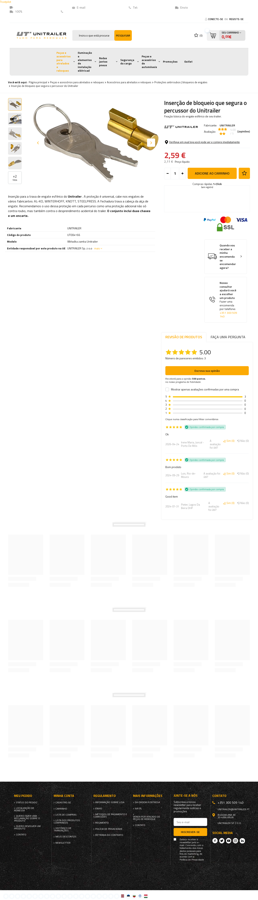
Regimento (102, 823)
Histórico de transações (62, 829)
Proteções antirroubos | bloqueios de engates (180, 82)
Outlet (188, 62)
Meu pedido (23, 796)
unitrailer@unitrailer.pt (102, 7)
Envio (98, 808)
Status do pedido (26, 802)
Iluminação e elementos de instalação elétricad (85, 61)
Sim (229, 441)
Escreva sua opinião (207, 371)
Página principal (38, 82)
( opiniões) (243, 131)
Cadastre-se (63, 802)
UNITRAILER (227, 125)
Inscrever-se (190, 832)
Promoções (170, 62)
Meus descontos (65, 836)
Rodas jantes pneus (103, 61)
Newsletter (63, 843)
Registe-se (236, 19)
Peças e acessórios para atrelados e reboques (63, 61)
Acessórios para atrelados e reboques (129, 82)
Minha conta (64, 796)
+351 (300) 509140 (151, 7)
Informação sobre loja (109, 802)
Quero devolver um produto (27, 827)
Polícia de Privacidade (108, 829)
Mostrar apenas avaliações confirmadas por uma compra (205, 389)
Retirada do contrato (109, 835)
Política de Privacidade (192, 859)
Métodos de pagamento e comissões (110, 815)
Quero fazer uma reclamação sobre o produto (27, 818)
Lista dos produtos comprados (67, 821)
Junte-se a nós (186, 795)
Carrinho (61, 809)
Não (243, 441)
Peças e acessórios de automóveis (149, 61)
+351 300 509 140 (228, 315)
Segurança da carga (127, 62)
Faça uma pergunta (228, 337)
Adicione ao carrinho (212, 173)
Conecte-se (216, 19)
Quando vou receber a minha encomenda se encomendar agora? (228, 257)
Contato (71, 11)
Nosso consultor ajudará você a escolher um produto (229, 299)
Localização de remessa (24, 809)
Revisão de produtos (183, 337)
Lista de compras (66, 815)
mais (97, 248)
